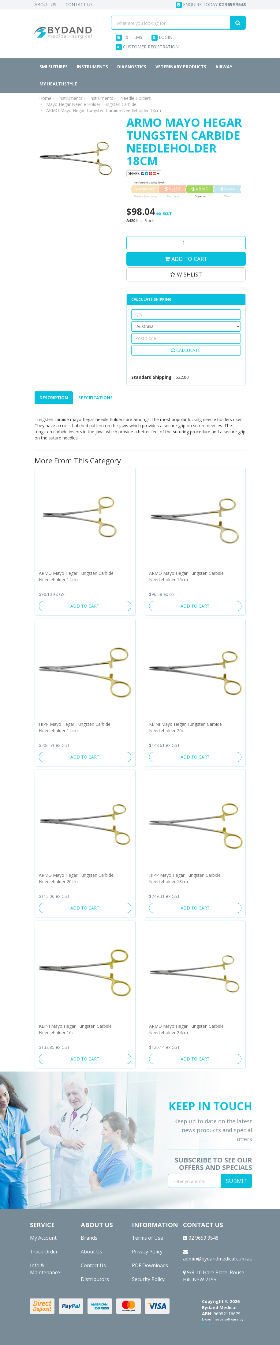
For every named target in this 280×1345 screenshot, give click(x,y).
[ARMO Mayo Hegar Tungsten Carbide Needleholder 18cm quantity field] (186, 243)
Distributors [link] (95, 1279)
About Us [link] (91, 1251)
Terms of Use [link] (147, 1237)
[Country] (186, 326)
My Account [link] (43, 1237)
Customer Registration (147, 47)
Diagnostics (131, 67)
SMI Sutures (53, 67)
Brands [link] (89, 1237)
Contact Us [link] (93, 1265)
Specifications (95, 398)
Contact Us (79, 4)
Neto (206, 1324)
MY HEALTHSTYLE (58, 84)
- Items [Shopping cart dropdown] (129, 37)
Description (53, 398)
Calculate (185, 350)
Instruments (92, 67)
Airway (223, 67)
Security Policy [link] (148, 1279)
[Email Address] (194, 1181)
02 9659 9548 (200, 1237)
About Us (45, 4)
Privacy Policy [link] (147, 1251)
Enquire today (211, 5)
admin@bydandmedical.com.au (216, 1255)
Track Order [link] (44, 1251)
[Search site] (238, 23)
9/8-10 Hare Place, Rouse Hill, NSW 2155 (213, 1276)
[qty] (186, 314)
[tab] (54, 397)
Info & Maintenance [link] (45, 1269)
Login (161, 37)
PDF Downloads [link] (150, 1265)
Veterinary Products (180, 67)
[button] (186, 274)
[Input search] (170, 23)
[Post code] (186, 338)
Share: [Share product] (143, 173)
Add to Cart (186, 258)
